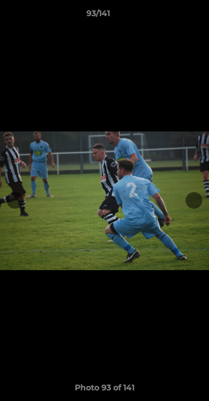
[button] (169, 16)
